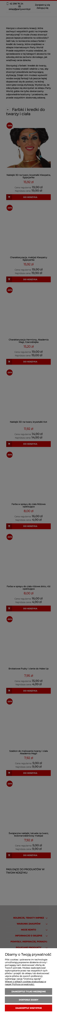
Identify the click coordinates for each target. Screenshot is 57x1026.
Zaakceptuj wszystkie (28, 1008)
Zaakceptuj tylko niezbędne (28, 991)
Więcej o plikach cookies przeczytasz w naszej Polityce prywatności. (25, 983)
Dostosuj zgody (28, 1000)
